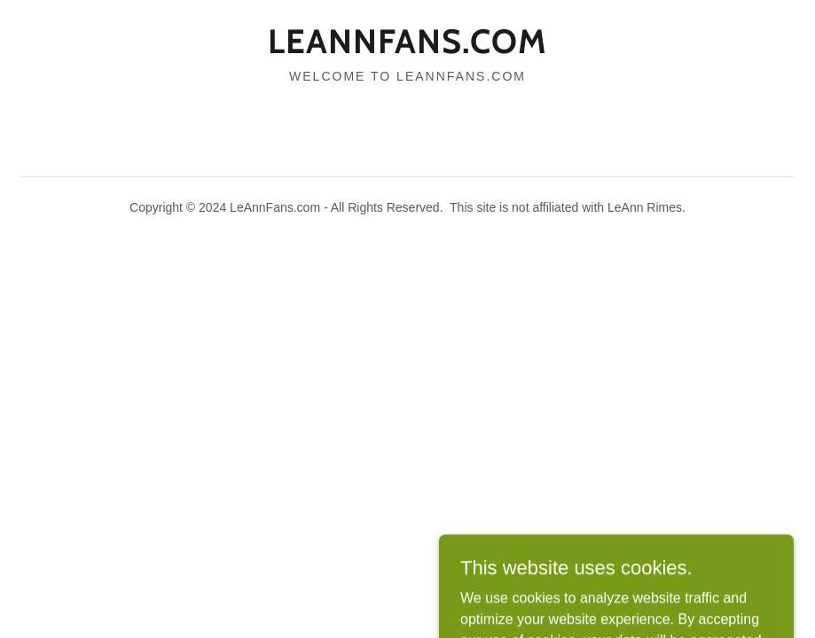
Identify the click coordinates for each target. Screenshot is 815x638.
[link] (407, 48)
